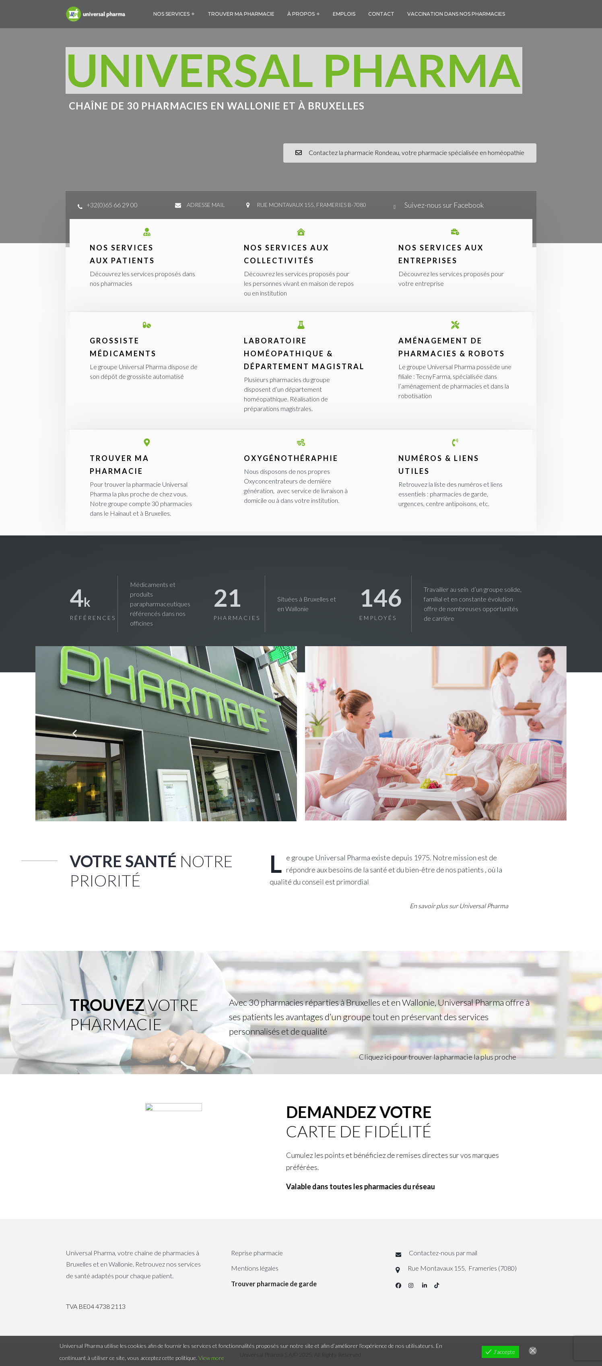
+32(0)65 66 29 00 (112, 205)
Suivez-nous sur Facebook (443, 204)
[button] (75, 734)
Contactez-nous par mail (443, 1252)
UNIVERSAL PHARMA (293, 69)
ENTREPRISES (428, 260)
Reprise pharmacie (257, 1252)
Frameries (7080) (492, 1268)
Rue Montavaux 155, (437, 1268)
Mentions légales (254, 1268)
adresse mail (206, 204)
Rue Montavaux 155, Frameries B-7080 (311, 204)
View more (211, 1357)
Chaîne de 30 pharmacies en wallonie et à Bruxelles (217, 106)
